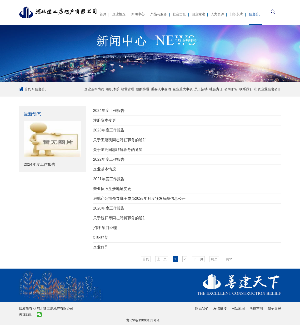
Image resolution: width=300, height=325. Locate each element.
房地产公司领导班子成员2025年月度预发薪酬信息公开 (139, 198)
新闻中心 (138, 14)
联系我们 (246, 89)
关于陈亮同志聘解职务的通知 (118, 150)
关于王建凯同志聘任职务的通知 (119, 140)
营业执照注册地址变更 (112, 189)
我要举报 (274, 308)
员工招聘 (201, 89)
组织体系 (112, 89)
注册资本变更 (104, 120)
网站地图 (238, 308)
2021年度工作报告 (109, 179)
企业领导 (100, 247)
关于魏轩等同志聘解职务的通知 (119, 218)
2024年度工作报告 (109, 111)
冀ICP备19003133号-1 (143, 320)
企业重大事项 (183, 89)
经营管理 (127, 89)
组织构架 (100, 237)
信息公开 (255, 14)
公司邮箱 (231, 89)
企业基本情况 (94, 89)
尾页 (214, 259)
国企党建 (198, 14)
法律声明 (256, 308)
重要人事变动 (161, 89)
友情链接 (220, 308)
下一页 (198, 259)
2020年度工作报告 (109, 208)
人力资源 (217, 14)
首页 (103, 14)
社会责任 (179, 14)
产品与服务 (158, 14)
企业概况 (118, 14)
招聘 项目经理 (105, 228)
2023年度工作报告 (109, 130)
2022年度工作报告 (109, 159)
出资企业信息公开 (267, 89)
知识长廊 (236, 14)
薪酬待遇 (142, 89)
